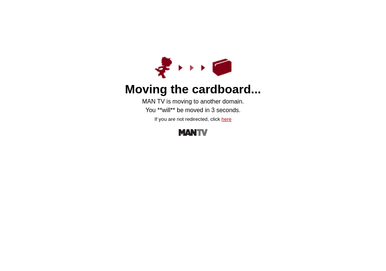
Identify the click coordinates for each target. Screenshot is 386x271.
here (227, 119)
